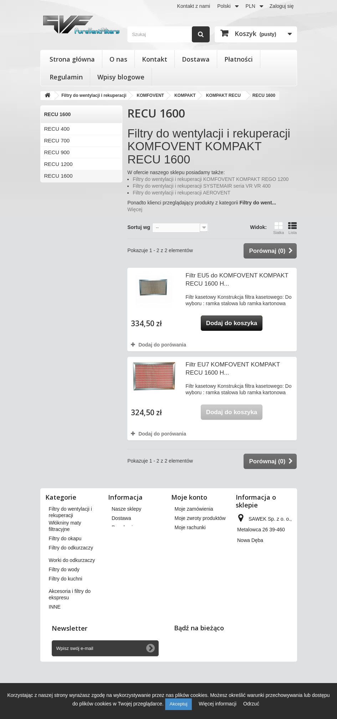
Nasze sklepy (126, 509)
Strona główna (72, 59)
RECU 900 (57, 152)
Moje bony (186, 561)
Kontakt (154, 59)
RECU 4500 (58, 223)
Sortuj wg (138, 227)
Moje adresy (188, 537)
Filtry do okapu (65, 575)
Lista (292, 228)
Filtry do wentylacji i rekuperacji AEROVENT (181, 193)
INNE (55, 643)
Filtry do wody (64, 606)
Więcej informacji (218, 704)
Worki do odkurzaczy (72, 596)
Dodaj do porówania (162, 345)
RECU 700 (57, 140)
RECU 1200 (58, 164)
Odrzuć (251, 704)
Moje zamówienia (194, 509)
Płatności (238, 59)
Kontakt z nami (193, 6)
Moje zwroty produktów (200, 518)
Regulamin (66, 77)
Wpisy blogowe (120, 77)
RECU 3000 (58, 187)
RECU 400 (57, 129)
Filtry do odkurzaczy (71, 584)
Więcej (134, 209)
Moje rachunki (190, 527)
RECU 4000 (58, 211)
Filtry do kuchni (65, 615)
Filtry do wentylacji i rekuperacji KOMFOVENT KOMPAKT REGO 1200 (211, 179)
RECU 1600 (58, 176)
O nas (118, 59)
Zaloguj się (282, 6)
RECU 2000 (58, 199)
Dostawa (196, 59)
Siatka (278, 228)
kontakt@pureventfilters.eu (267, 609)
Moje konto (189, 497)
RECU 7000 (58, 234)
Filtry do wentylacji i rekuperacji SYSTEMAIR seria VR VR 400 (202, 186)
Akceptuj (179, 704)
